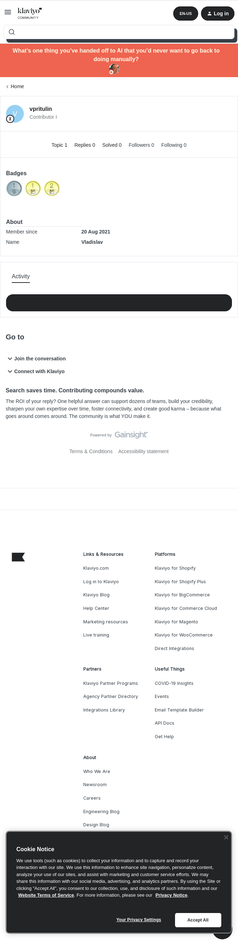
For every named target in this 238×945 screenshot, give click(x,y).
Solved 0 (112, 145)
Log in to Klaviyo (101, 581)
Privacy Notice (171, 895)
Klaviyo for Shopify (175, 568)
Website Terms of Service (46, 895)
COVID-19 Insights (174, 683)
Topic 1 (60, 145)
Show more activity (119, 301)
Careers (92, 798)
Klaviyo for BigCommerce (182, 594)
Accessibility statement (143, 451)
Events (162, 696)
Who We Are (96, 771)
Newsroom (95, 784)
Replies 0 (85, 145)
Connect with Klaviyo (35, 371)
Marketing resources (105, 621)
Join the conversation (36, 358)
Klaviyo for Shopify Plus (180, 581)
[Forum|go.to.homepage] (30, 13)
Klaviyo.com (96, 568)
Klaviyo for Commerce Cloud (186, 608)
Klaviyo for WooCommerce (184, 635)
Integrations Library (104, 710)
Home (17, 86)
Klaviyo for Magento (176, 621)
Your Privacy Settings (138, 919)
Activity (21, 276)
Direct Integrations (174, 648)
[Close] (226, 837)
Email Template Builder (179, 710)
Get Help (164, 736)
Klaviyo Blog (96, 594)
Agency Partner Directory (110, 696)
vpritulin (41, 109)
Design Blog (96, 824)
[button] (8, 14)
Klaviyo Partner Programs (110, 683)
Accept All (197, 920)
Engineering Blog (101, 811)
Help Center (96, 608)
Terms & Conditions (90, 451)
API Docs (164, 723)
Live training (96, 635)
